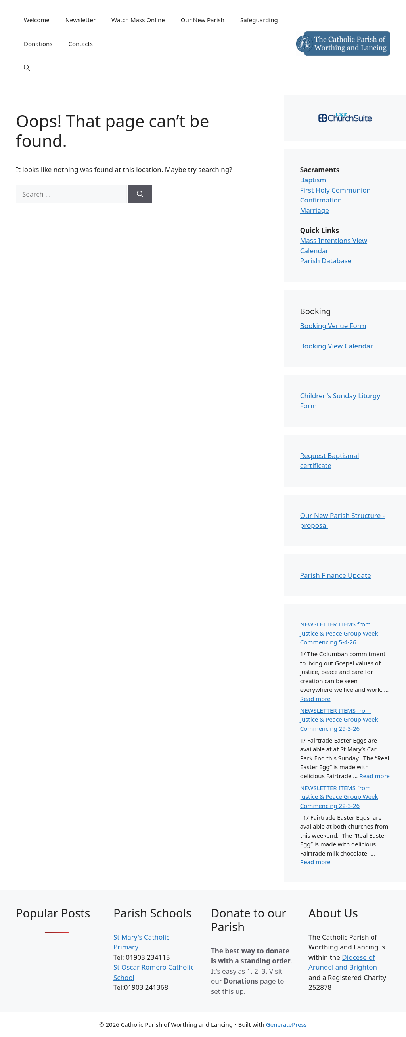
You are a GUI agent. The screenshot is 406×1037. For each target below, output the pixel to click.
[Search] (140, 194)
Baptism (313, 179)
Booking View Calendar (336, 345)
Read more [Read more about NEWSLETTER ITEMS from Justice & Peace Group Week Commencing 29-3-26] (374, 776)
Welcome (37, 20)
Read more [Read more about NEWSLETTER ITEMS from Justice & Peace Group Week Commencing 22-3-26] (315, 862)
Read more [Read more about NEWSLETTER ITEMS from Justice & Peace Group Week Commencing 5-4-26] (315, 699)
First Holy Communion (335, 190)
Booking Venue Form (333, 325)
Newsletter (80, 20)
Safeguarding (259, 20)
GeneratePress (286, 1024)
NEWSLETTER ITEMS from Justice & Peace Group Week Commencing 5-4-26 (339, 633)
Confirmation (321, 199)
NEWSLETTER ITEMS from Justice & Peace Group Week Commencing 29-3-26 (339, 719)
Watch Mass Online (138, 20)
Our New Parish (202, 20)
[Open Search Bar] (27, 67)
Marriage (314, 210)
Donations (38, 44)
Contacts (81, 44)
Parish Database (326, 260)
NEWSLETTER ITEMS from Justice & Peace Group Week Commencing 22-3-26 (339, 797)
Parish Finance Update (335, 575)
